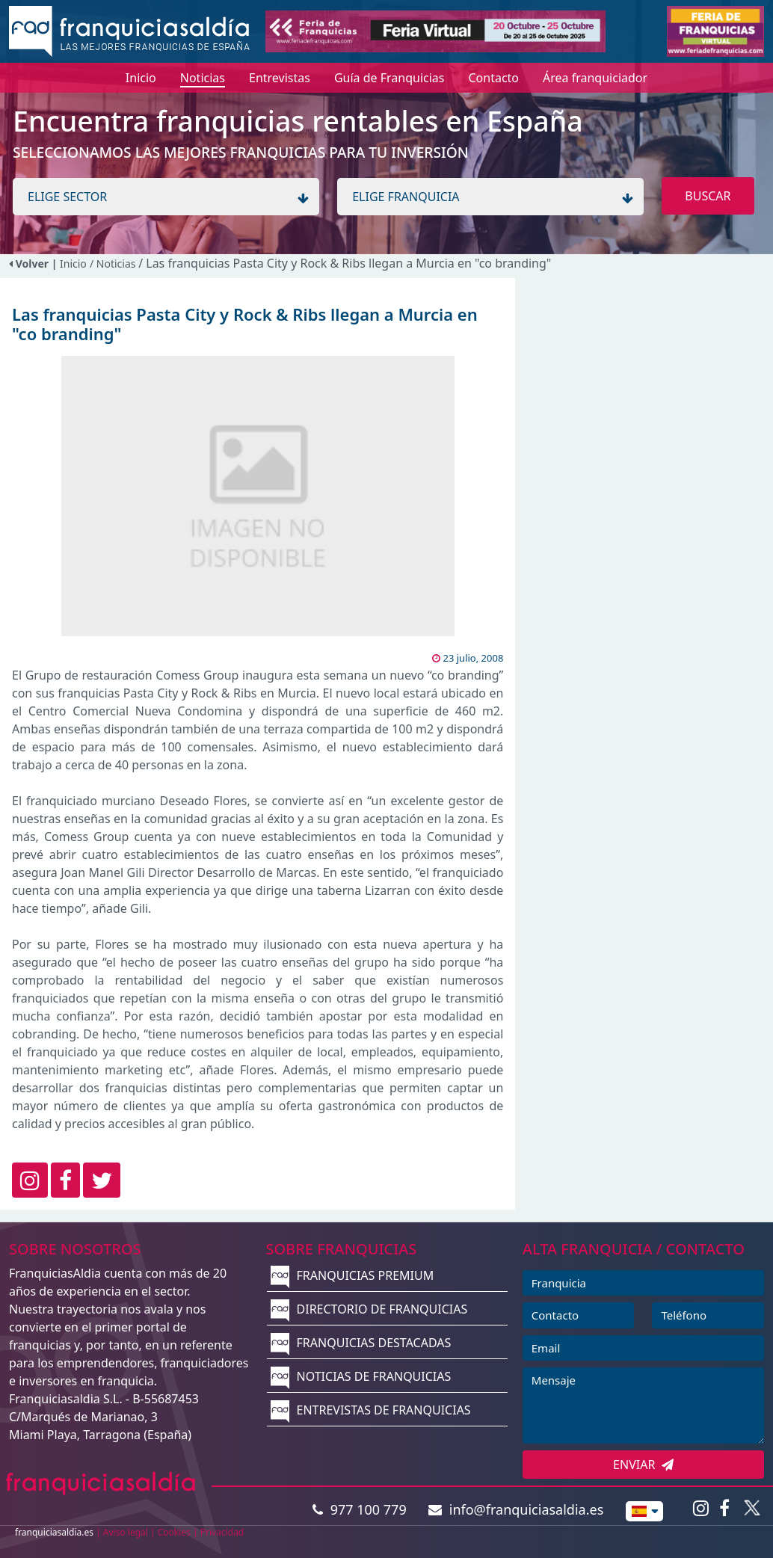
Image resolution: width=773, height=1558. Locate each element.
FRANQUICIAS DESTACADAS (361, 1342)
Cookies (174, 1532)
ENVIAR (643, 1464)
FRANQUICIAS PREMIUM (352, 1275)
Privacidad (222, 1532)
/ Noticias (114, 263)
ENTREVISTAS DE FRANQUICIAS (370, 1410)
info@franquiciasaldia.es (515, 1509)
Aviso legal (125, 1532)
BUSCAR (707, 196)
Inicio (73, 263)
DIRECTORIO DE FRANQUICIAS (369, 1309)
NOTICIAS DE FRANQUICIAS (361, 1376)
